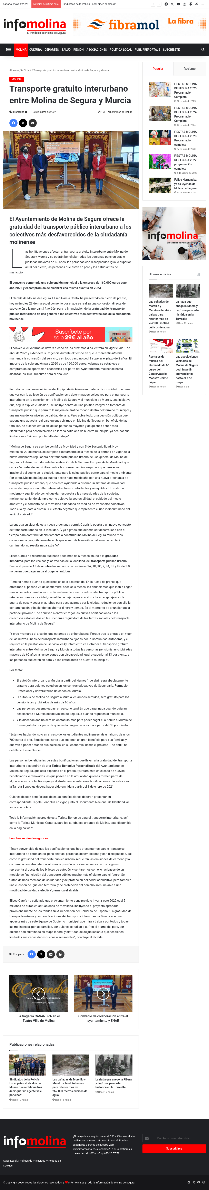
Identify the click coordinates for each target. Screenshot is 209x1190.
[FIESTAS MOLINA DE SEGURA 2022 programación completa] (160, 161)
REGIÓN (78, 49)
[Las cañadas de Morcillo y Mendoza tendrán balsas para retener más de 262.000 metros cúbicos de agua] (70, 1065)
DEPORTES (52, 49)
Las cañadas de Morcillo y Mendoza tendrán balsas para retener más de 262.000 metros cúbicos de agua (69, 1087)
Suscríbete (171, 49)
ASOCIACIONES (97, 49)
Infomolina (18, 112)
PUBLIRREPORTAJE (147, 49)
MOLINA (21, 49)
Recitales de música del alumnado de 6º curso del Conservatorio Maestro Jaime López (159, 369)
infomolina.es (76, 1182)
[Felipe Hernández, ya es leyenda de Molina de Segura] (160, 185)
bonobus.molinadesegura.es (28, 838)
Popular (158, 69)
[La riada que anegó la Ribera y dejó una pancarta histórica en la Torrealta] (114, 1065)
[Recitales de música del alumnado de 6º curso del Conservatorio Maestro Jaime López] (161, 346)
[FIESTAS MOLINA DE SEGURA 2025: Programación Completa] (160, 89)
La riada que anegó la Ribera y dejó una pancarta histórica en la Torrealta (114, 1083)
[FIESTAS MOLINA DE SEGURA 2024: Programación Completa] (160, 113)
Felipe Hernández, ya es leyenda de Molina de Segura (185, 184)
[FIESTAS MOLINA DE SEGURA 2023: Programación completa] (160, 137)
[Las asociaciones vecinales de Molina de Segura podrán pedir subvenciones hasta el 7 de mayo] (188, 346)
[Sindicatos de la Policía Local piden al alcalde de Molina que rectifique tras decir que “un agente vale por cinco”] (27, 1065)
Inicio (14, 70)
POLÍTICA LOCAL (121, 49)
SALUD (66, 49)
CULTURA (35, 49)
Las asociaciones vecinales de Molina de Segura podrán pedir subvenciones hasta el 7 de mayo (187, 369)
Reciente (190, 69)
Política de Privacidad (32, 1160)
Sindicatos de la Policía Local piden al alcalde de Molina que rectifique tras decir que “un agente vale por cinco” (25, 1087)
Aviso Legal (10, 1160)
